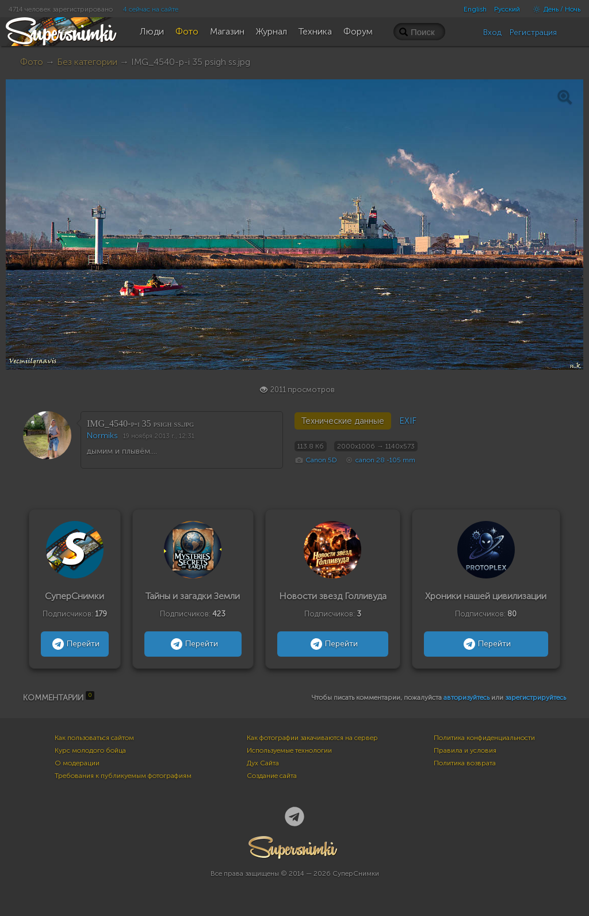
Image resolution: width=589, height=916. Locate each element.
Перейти (74, 644)
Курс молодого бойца (90, 750)
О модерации (77, 763)
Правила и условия (465, 750)
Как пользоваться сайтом (94, 738)
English (475, 9)
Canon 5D (321, 460)
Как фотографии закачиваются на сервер (312, 738)
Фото (31, 61)
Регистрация (533, 32)
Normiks (102, 435)
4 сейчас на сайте (150, 9)
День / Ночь (553, 9)
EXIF (407, 421)
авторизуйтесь (466, 697)
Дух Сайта (263, 763)
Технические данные (342, 421)
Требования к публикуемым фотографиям (123, 776)
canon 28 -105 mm (385, 460)
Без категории (87, 61)
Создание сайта (272, 776)
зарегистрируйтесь (535, 697)
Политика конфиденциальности (484, 738)
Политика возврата (465, 763)
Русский (507, 9)
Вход (492, 32)
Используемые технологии (289, 750)
